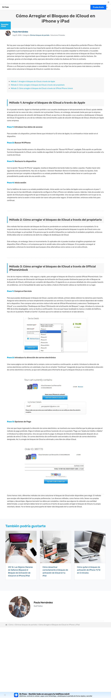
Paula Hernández (20, 31)
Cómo (11, 624)
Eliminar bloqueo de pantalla (39, 35)
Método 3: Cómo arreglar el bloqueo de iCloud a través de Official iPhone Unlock (42, 88)
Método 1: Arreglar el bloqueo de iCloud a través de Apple (33, 81)
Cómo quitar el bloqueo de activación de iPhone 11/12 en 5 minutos (88, 570)
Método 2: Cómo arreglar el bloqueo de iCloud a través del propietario (38, 85)
